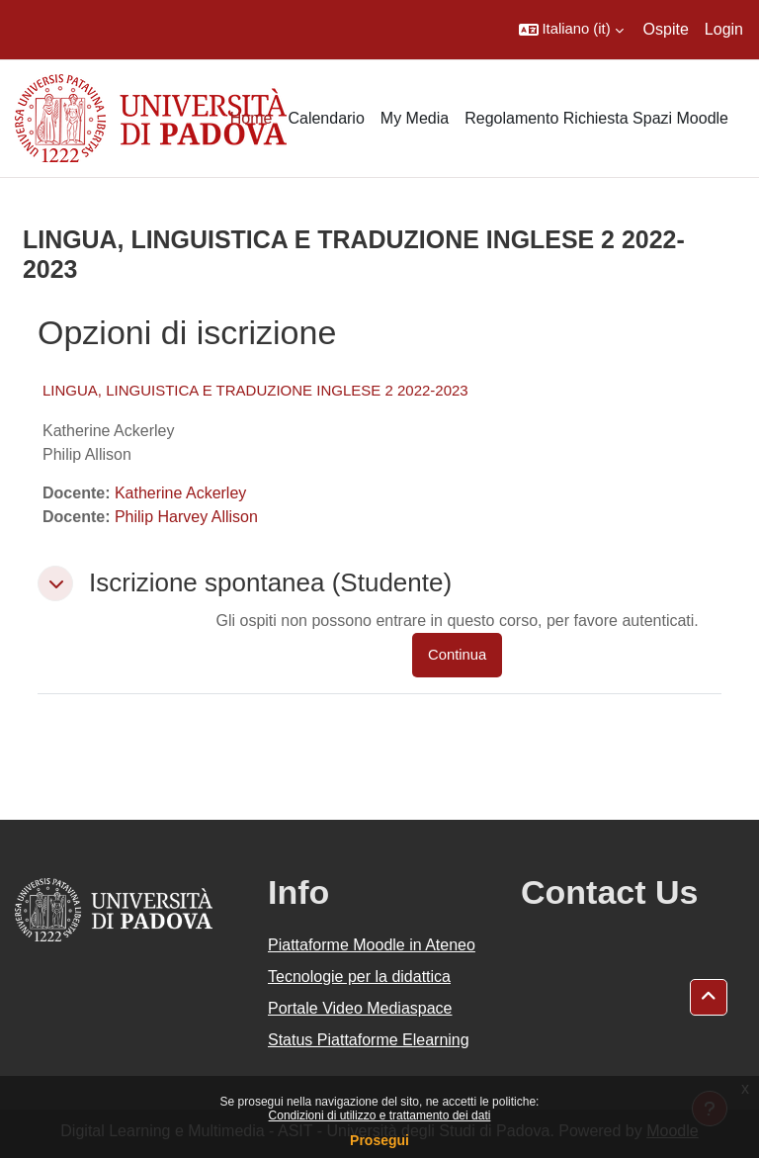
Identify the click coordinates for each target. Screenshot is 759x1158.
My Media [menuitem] (414, 118)
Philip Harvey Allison (186, 516)
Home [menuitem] (251, 118)
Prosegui (379, 1140)
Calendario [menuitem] (326, 118)
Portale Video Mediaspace (360, 1008)
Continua (457, 655)
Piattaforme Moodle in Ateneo (371, 944)
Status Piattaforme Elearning (368, 1039)
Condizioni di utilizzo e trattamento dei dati (380, 1115)
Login (724, 29)
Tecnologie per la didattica (359, 976)
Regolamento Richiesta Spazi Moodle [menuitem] (596, 118)
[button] (571, 29)
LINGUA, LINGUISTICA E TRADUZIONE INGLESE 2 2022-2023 (255, 390)
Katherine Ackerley (180, 493)
